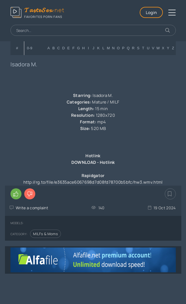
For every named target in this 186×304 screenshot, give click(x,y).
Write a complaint (32, 207)
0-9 (30, 48)
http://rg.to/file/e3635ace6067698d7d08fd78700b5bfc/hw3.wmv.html (93, 182)
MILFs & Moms (45, 233)
